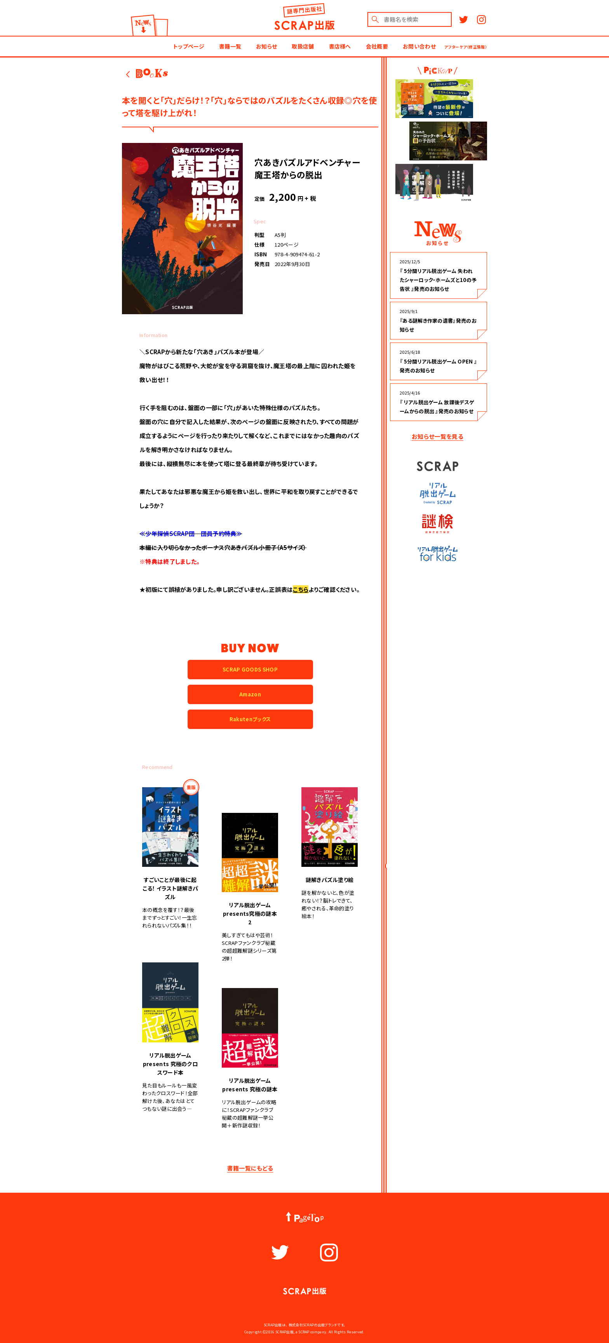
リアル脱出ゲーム (437, 493)
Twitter (463, 19)
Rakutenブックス (250, 719)
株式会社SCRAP (301, 1324)
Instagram (481, 19)
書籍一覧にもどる (250, 1168)
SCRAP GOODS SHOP (250, 669)
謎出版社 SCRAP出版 (305, 16)
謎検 (437, 523)
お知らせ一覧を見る (437, 436)
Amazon (250, 694)
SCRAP (437, 466)
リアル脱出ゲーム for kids (437, 553)
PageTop (304, 1217)
